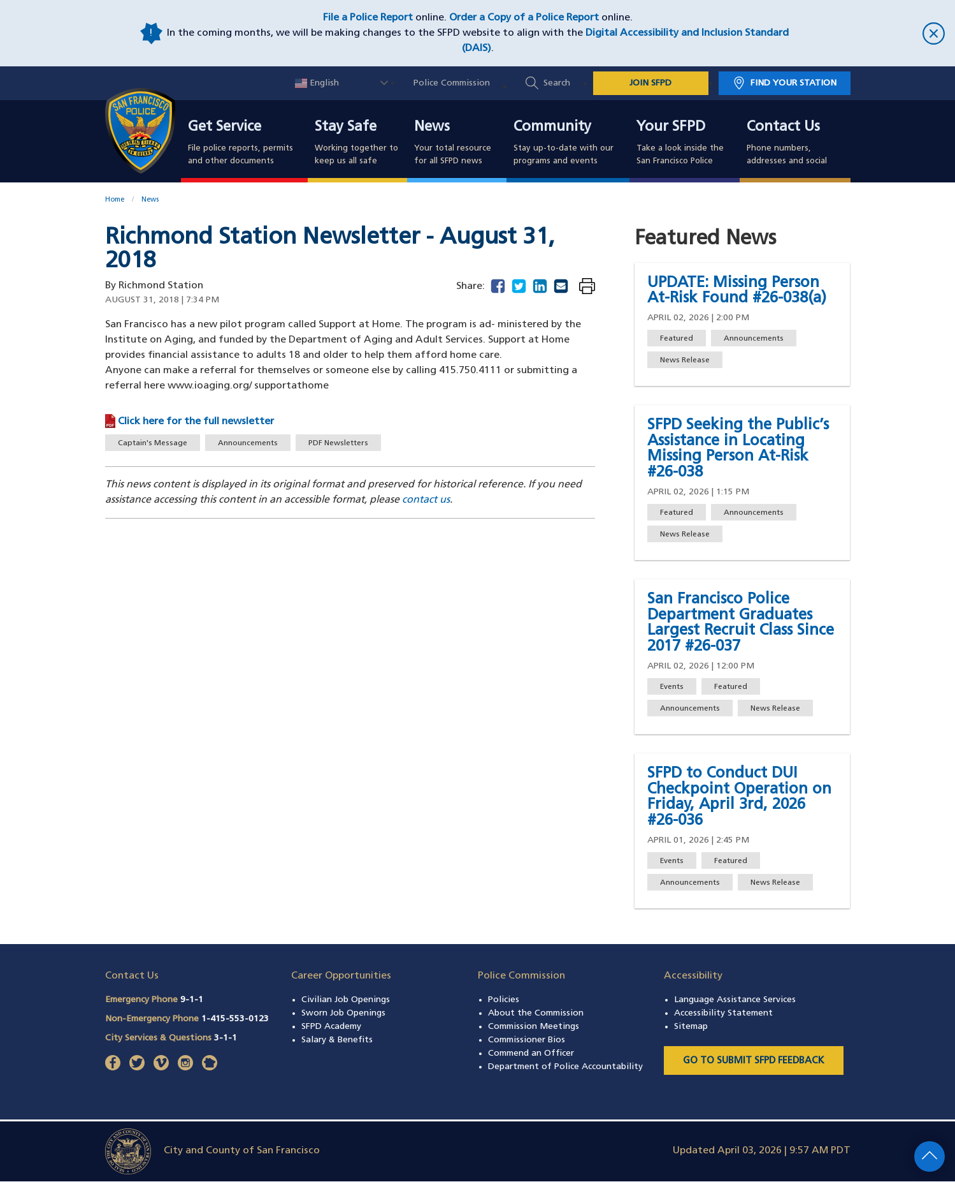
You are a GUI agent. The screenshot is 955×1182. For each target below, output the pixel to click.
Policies (503, 1000)
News (432, 128)
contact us (426, 500)
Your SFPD (670, 128)
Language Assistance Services (735, 1000)
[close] (867, 33)
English (317, 83)
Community (552, 128)
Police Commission (451, 83)
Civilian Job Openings (345, 1000)
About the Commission (536, 1013)
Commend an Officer (531, 1053)
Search (556, 83)
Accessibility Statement (723, 1013)
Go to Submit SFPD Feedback (753, 1061)
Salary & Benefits (337, 1040)
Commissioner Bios (526, 1040)
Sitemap (691, 1026)
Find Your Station (793, 83)
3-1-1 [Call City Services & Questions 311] (225, 1038)
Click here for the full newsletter (196, 422)
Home (114, 199)
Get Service (224, 128)
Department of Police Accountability (565, 1067)
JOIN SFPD (650, 83)
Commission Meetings (533, 1026)
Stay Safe (346, 128)
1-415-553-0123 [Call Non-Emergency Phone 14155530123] (235, 1019)
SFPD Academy (331, 1026)
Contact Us (783, 128)
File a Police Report (368, 18)
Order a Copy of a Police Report (524, 18)
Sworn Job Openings (343, 1013)
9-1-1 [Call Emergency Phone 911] (191, 1000)
